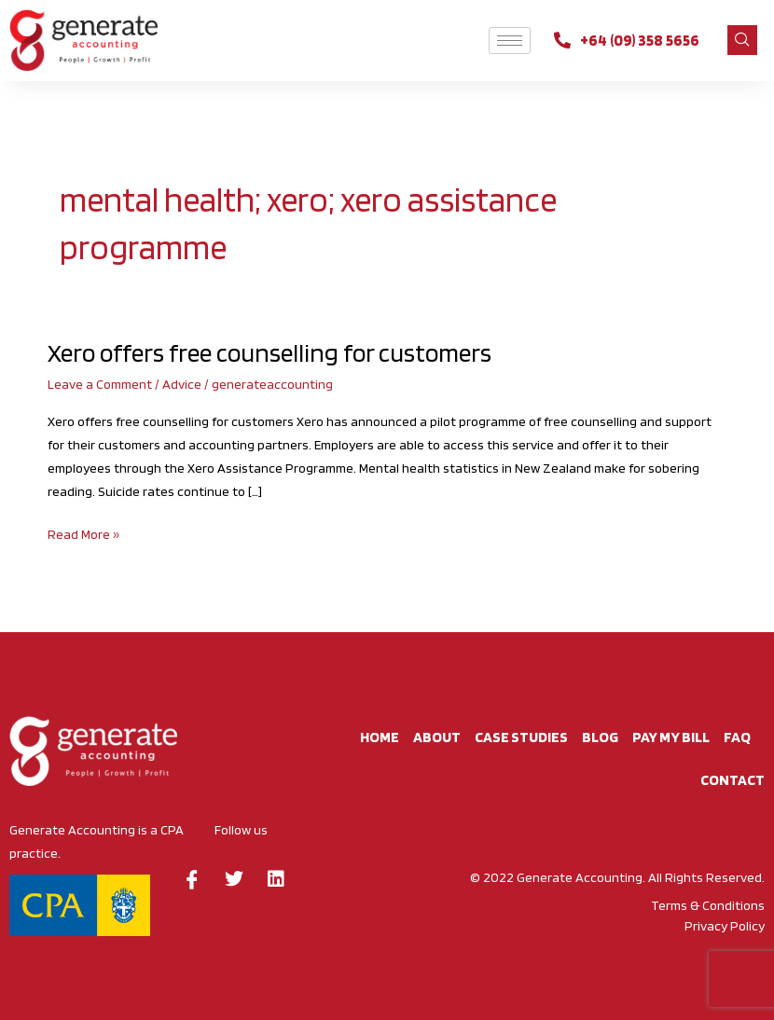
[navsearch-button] (742, 40)
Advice (181, 384)
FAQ (737, 737)
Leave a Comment (100, 384)
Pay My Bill (671, 737)
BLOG (600, 737)
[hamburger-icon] (510, 40)
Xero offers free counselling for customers (269, 353)
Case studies (521, 737)
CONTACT (732, 780)
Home (379, 737)
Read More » (83, 533)
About (437, 737)
